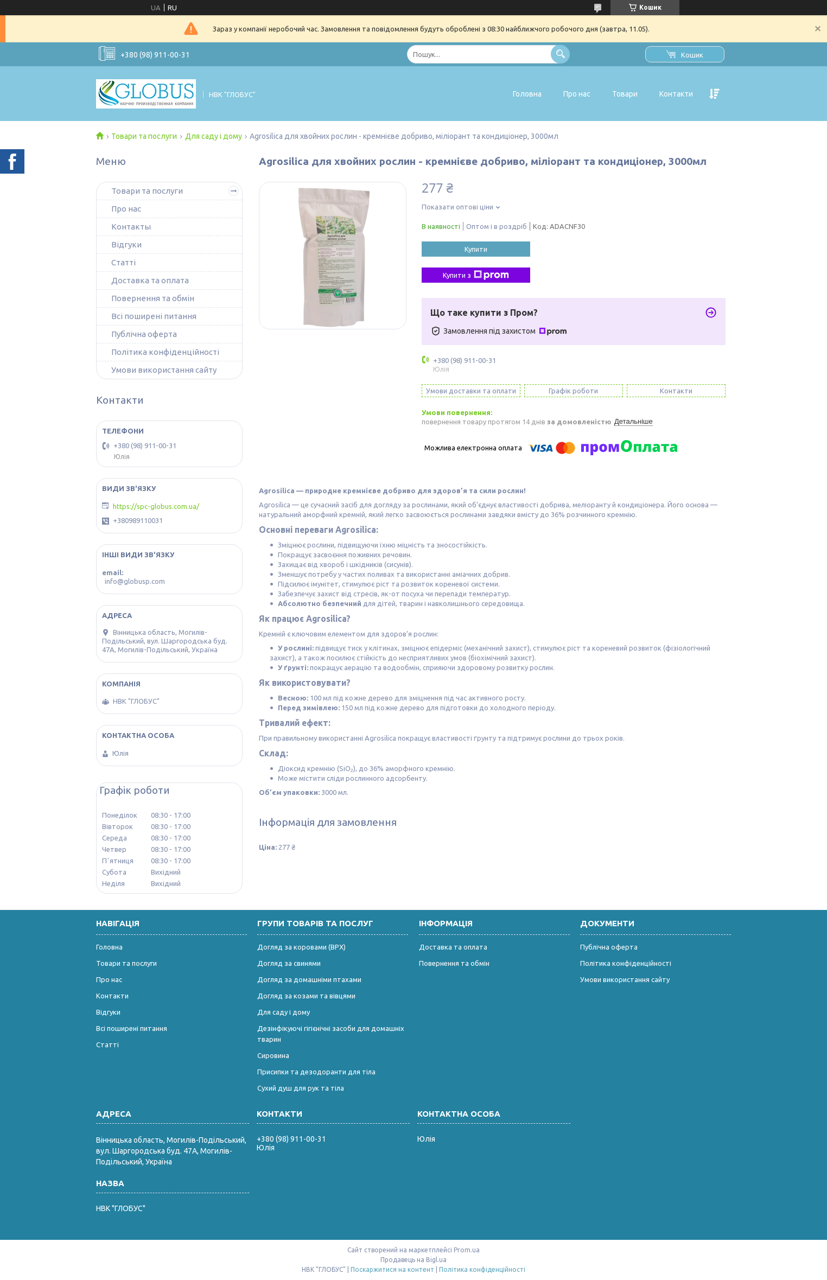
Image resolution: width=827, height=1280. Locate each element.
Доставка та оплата (150, 280)
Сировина (273, 1055)
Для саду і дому (213, 136)
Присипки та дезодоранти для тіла (316, 1071)
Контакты (131, 226)
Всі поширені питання (153, 316)
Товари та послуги (144, 136)
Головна (527, 94)
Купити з (476, 275)
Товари (625, 94)
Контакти (676, 94)
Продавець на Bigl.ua (413, 1259)
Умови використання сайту (164, 369)
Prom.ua (467, 1249)
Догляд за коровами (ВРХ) (301, 947)
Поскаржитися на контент (392, 1269)
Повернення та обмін (152, 298)
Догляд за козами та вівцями (306, 995)
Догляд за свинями (289, 963)
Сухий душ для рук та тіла (300, 1088)
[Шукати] (560, 53)
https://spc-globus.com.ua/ (156, 506)
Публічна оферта (144, 334)
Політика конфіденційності (165, 351)
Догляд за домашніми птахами (309, 979)
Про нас (576, 94)
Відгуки (126, 244)
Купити (476, 249)
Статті (123, 262)
